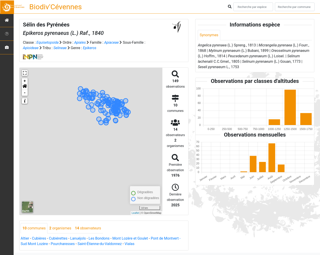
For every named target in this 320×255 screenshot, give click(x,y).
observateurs (88, 228)
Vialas (129, 244)
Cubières (39, 238)
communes (34, 228)
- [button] (25, 93)
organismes (60, 228)
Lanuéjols (78, 238)
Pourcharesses (63, 244)
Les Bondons (99, 238)
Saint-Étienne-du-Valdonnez (100, 244)
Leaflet (135, 213)
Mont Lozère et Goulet (130, 238)
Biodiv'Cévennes (55, 6)
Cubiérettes (58, 238)
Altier (25, 238)
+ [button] (25, 81)
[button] (25, 87)
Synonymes (209, 35)
